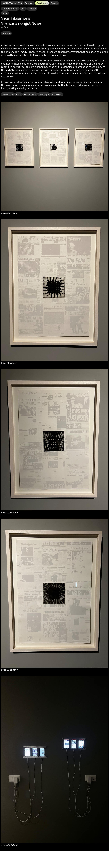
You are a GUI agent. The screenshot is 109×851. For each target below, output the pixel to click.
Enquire (7, 33)
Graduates (42, 3)
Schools (29, 3)
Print (18, 94)
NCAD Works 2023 (12, 3)
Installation (8, 94)
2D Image (44, 94)
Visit (23, 9)
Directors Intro (10, 9)
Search (32, 9)
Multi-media (30, 94)
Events (54, 3)
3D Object (56, 94)
